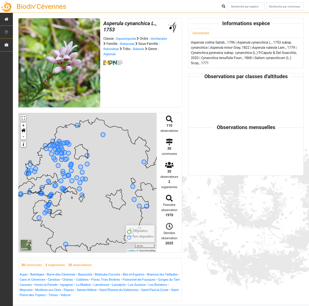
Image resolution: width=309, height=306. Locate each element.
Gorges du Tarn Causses (39, 285)
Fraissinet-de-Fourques (162, 280)
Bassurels (88, 275)
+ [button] (23, 125)
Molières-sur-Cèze (72, 290)
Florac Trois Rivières (126, 280)
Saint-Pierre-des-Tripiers (60, 295)
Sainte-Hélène (113, 290)
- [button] (23, 136)
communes (32, 265)
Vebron (99, 295)
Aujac (24, 275)
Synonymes (201, 33)
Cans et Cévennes (49, 280)
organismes (57, 265)
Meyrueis (49, 290)
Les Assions (169, 285)
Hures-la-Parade (73, 285)
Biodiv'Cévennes (41, 6)
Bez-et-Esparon (140, 275)
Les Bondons (29, 290)
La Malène (113, 285)
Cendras (72, 280)
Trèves (87, 295)
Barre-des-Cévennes (63, 275)
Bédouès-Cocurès (112, 275)
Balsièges (38, 275)
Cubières (102, 280)
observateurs (83, 265)
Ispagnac (95, 285)
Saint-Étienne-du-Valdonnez (147, 290)
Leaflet (131, 250)
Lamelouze (131, 285)
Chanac (87, 280)
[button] (23, 131)
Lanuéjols (150, 285)
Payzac (94, 290)
